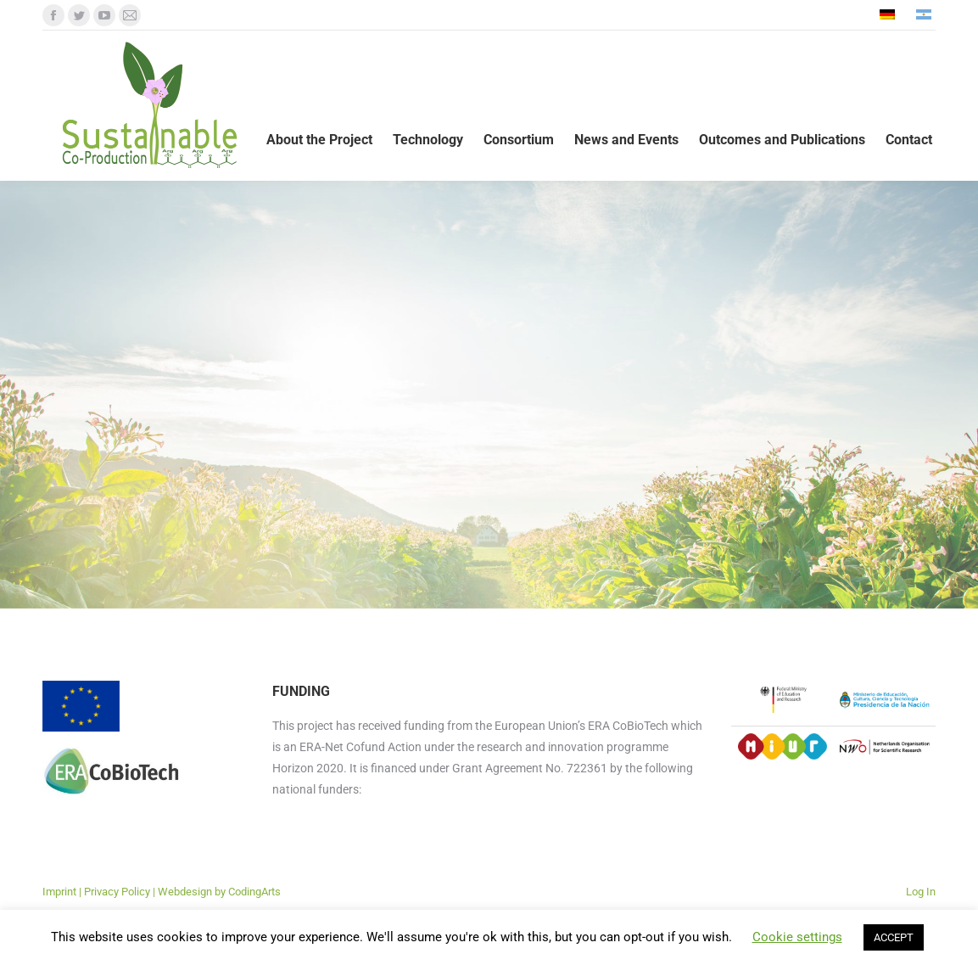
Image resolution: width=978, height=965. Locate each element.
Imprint (59, 891)
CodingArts (254, 891)
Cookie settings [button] (797, 937)
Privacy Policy (117, 891)
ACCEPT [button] (894, 937)
